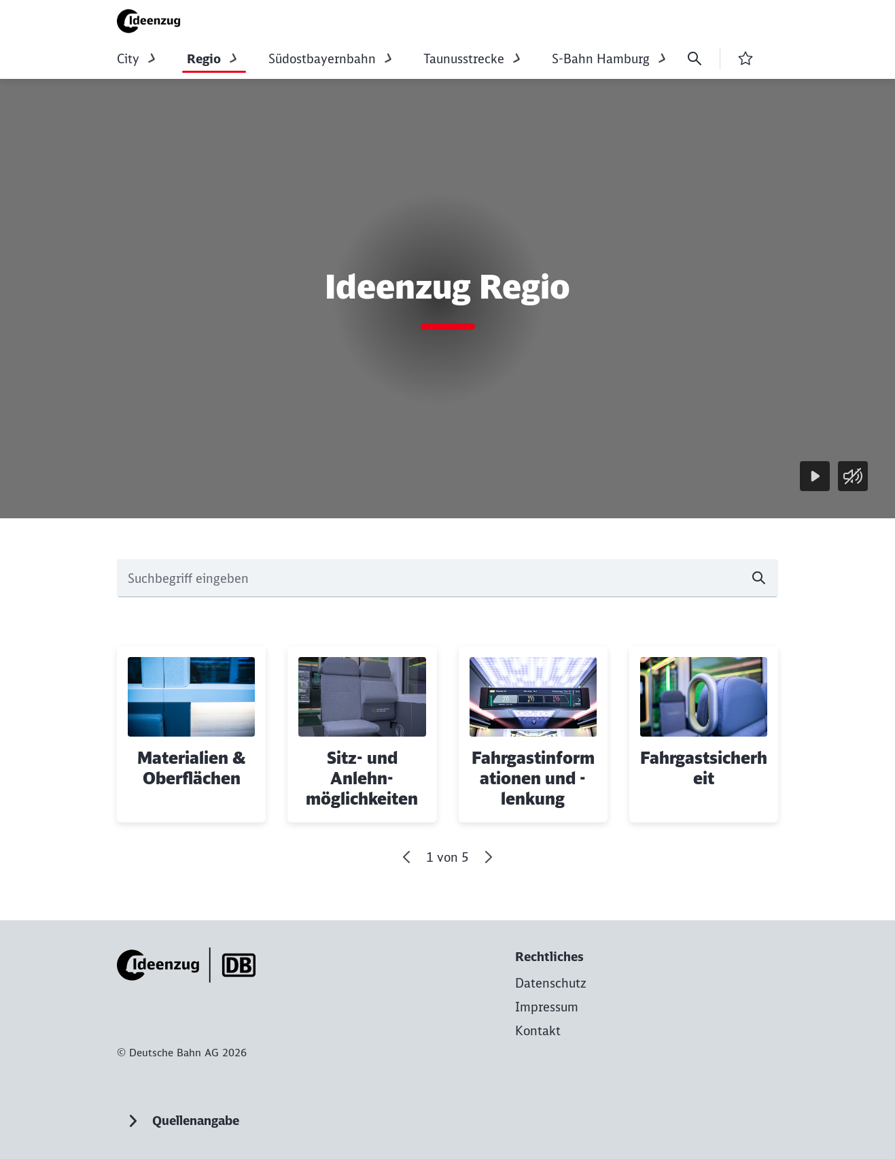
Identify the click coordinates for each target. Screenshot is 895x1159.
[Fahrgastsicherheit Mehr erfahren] (703, 734)
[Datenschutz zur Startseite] (550, 983)
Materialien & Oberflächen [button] (191, 768)
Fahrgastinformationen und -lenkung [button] (533, 778)
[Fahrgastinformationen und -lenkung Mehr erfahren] (533, 734)
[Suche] (694, 58)
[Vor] (488, 857)
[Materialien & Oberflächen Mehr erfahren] (191, 734)
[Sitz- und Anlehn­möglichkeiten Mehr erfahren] (361, 734)
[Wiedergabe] (815, 476)
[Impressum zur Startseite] (546, 1007)
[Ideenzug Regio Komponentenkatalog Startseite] (153, 21)
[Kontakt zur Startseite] (538, 1031)
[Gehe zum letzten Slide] (407, 857)
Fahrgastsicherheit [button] (703, 768)
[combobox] (447, 578)
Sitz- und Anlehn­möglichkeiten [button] (362, 778)
